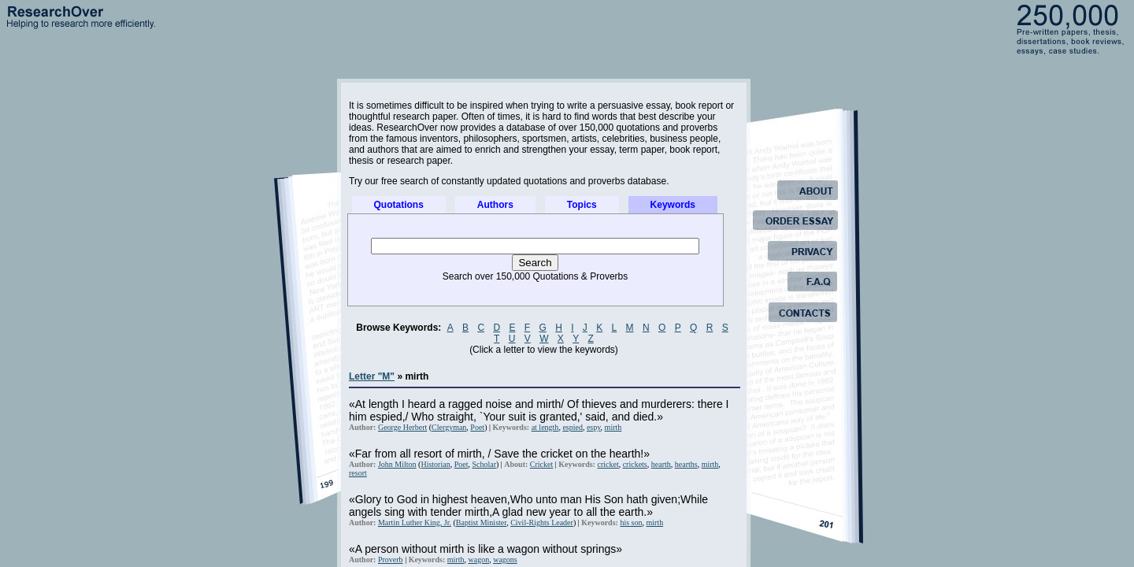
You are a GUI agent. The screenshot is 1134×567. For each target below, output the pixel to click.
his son (631, 522)
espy (594, 427)
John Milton (397, 464)
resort (358, 473)
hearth (661, 464)
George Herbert (402, 427)
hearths (686, 464)
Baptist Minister (481, 522)
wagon (478, 559)
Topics (582, 204)
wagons (505, 559)
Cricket (541, 464)
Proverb (390, 559)
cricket (607, 464)
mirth (613, 427)
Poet (477, 427)
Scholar (484, 464)
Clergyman (449, 427)
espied (572, 427)
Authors (495, 204)
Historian (435, 464)
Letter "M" (372, 376)
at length (545, 427)
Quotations (399, 204)
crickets (635, 464)
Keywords (672, 204)
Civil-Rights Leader (541, 522)
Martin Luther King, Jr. (414, 522)
